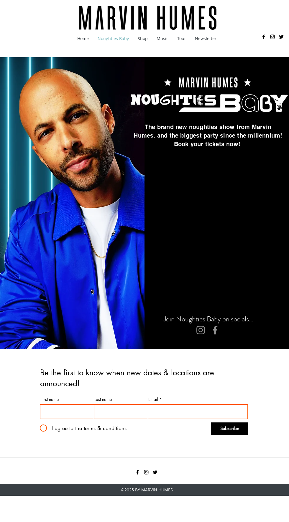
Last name (103, 399)
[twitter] (281, 37)
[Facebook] (215, 330)
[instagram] (272, 37)
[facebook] (264, 37)
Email (153, 399)
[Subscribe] (229, 428)
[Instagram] (200, 330)
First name (49, 399)
